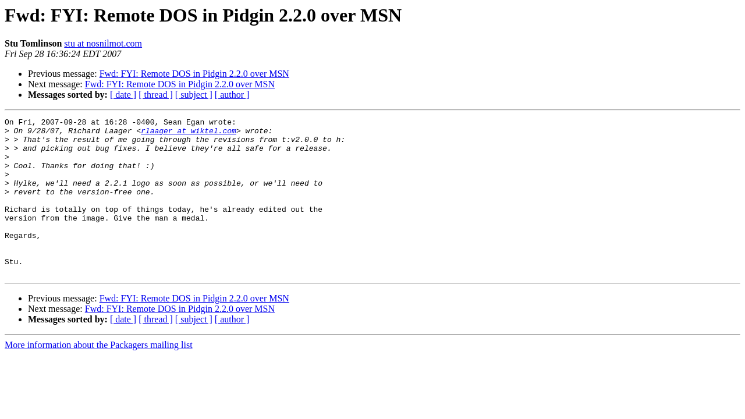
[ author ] (232, 95)
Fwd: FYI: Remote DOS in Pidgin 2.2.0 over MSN (194, 74)
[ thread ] (156, 95)
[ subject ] (193, 95)
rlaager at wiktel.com (188, 134)
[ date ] (123, 95)
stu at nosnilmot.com (103, 43)
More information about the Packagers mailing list (99, 376)
